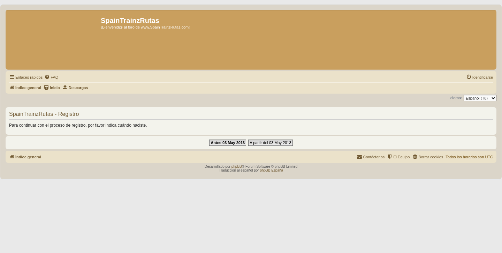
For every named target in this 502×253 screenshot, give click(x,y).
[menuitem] (51, 77)
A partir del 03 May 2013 (270, 143)
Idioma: (455, 98)
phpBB (236, 166)
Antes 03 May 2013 (228, 143)
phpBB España (271, 170)
